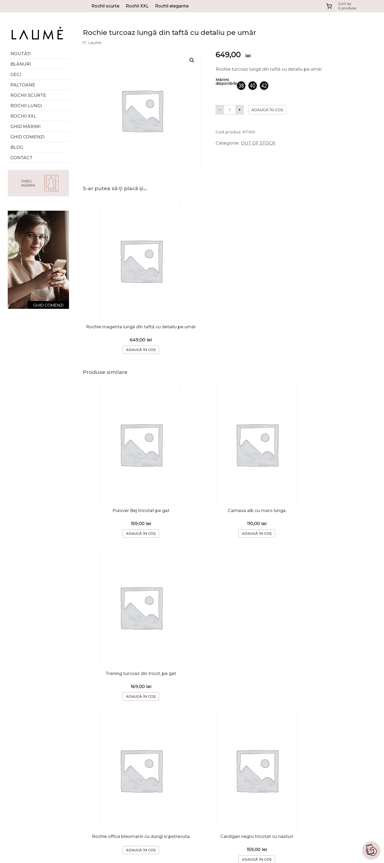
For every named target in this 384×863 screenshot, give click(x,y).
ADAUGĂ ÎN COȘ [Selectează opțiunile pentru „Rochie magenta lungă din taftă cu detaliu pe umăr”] (132, 350)
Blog (16, 147)
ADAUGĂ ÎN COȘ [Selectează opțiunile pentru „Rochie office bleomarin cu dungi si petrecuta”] (132, 678)
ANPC (258, 787)
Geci (15, 74)
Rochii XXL (137, 6)
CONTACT (263, 755)
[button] (192, 60)
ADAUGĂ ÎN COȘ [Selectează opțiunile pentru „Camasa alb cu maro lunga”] (230, 529)
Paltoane (22, 84)
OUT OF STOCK (258, 143)
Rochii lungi (26, 105)
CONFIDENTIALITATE (275, 777)
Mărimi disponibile (226, 81)
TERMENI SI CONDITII (276, 766)
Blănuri (20, 64)
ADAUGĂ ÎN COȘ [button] (132, 529)
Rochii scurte (105, 6)
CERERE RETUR (269, 745)
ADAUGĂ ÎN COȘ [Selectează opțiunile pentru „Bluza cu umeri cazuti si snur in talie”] (328, 687)
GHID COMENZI (269, 734)
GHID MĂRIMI (25, 126)
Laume (94, 42)
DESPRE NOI (266, 723)
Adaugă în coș (267, 109)
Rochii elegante (172, 6)
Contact (21, 157)
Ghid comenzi (27, 136)
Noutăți (20, 53)
